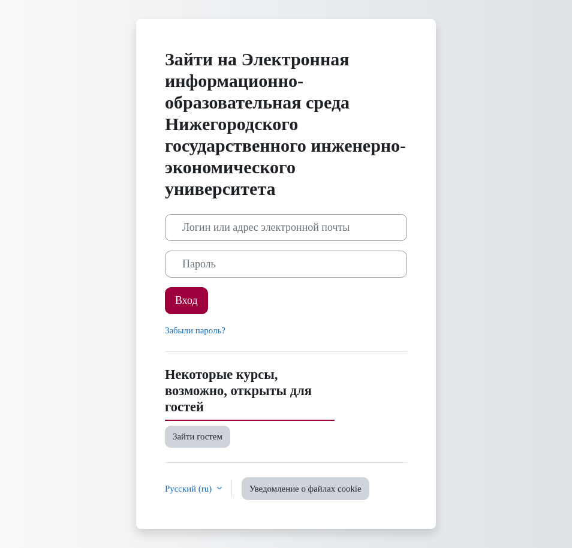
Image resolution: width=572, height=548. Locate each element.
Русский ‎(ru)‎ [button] (189, 488)
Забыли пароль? (195, 330)
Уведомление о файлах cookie (305, 488)
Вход (186, 300)
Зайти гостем (197, 436)
